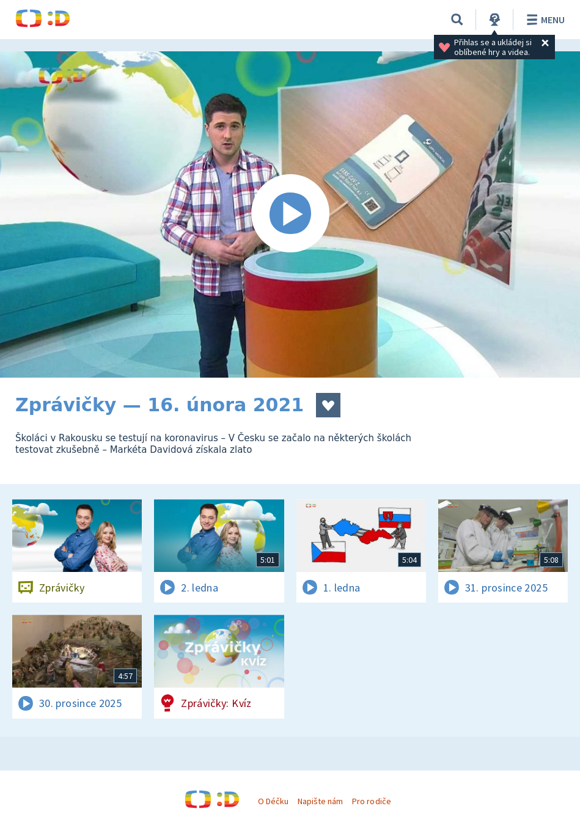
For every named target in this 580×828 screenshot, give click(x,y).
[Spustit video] (290, 214)
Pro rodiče (371, 801)
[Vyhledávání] (457, 19)
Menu (544, 19)
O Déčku (273, 801)
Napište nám (320, 801)
